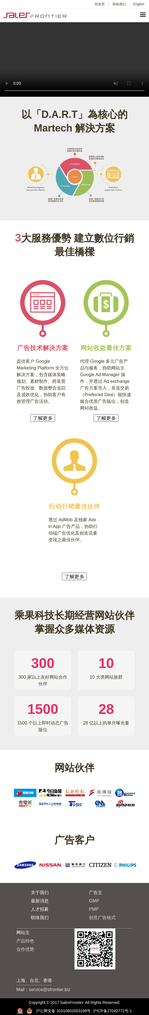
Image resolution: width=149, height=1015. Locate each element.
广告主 (95, 892)
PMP (94, 909)
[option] (25, 798)
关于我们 (40, 892)
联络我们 (119, 4)
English (138, 4)
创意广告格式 (102, 917)
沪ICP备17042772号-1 (112, 1011)
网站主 (23, 932)
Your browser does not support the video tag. (74, 59)
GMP (94, 901)
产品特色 (25, 941)
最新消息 (40, 901)
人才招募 (40, 909)
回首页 (100, 4)
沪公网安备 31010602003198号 (78, 1011)
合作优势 (25, 949)
